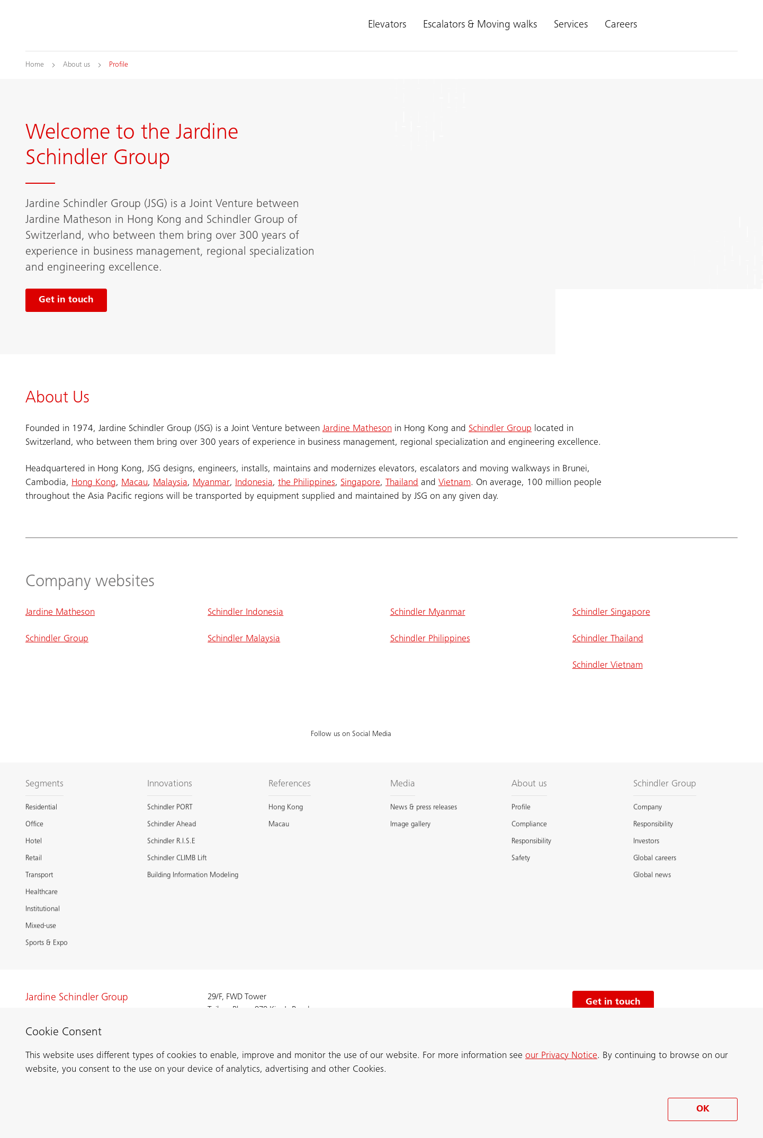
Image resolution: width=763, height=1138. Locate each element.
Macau (134, 483)
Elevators (387, 25)
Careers (621, 25)
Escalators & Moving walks (480, 25)
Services (571, 25)
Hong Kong (93, 483)
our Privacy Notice (561, 1056)
